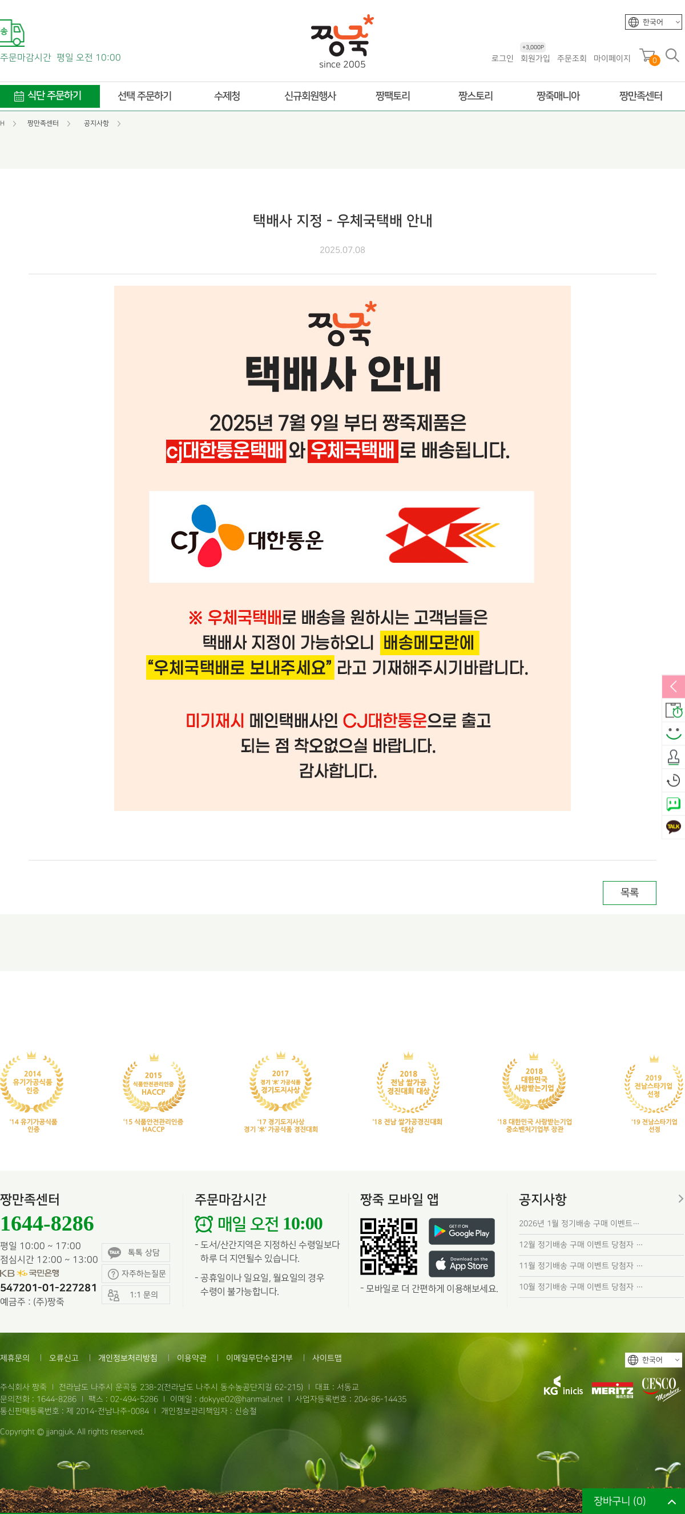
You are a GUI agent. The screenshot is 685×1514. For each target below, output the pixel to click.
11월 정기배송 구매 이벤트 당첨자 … (581, 1265)
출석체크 (673, 757)
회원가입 (535, 58)
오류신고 (64, 1358)
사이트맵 (327, 1358)
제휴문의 (15, 1358)
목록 (629, 892)
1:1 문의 (133, 1295)
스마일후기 (673, 734)
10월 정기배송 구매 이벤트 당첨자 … (581, 1286)
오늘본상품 (673, 781)
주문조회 (572, 58)
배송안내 (673, 711)
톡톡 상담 (134, 1253)
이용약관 (192, 1358)
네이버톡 (673, 804)
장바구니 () (620, 1501)
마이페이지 (612, 58)
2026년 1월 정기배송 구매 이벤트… (579, 1223)
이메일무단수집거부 (259, 1358)
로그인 (502, 58)
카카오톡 (673, 827)
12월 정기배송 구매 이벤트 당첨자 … (581, 1244)
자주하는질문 (137, 1274)
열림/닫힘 (673, 687)
